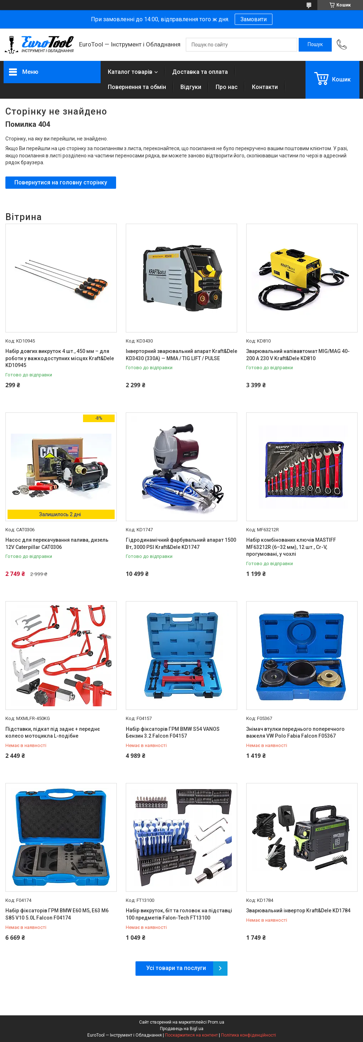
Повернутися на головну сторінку (60, 182)
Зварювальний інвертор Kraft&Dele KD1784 (298, 910)
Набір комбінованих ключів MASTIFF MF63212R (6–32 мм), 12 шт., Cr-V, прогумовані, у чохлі (291, 547)
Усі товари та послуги (176, 968)
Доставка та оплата (200, 71)
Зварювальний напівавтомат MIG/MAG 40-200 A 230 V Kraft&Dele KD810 (298, 354)
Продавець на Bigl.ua (181, 1028)
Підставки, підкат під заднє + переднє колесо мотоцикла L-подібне (52, 732)
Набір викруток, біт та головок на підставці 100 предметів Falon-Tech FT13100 (179, 914)
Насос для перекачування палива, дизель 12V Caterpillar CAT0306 (57, 543)
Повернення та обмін (137, 87)
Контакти (265, 87)
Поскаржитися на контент (191, 1035)
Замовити (253, 19)
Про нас (227, 87)
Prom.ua (216, 1022)
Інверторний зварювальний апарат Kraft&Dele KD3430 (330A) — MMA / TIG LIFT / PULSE (181, 354)
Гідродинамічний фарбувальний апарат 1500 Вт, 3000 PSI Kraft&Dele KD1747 (181, 543)
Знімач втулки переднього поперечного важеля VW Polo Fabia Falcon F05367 (295, 732)
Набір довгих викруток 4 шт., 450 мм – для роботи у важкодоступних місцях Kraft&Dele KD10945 (59, 358)
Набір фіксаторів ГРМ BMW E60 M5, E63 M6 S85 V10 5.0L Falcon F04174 (57, 914)
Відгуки (190, 87)
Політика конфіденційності (248, 1035)
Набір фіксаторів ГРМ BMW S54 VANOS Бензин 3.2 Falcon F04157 (173, 732)
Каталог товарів (130, 71)
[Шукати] (315, 45)
